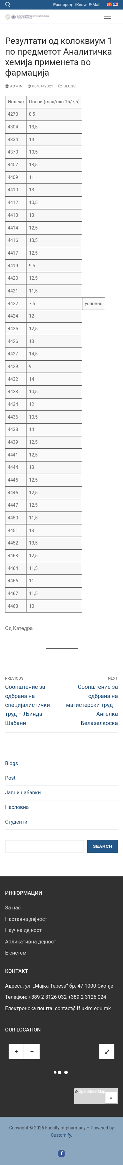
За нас (12, 908)
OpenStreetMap (92, 1091)
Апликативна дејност (30, 942)
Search (102, 846)
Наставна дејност (26, 919)
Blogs (67, 86)
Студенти (16, 822)
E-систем (16, 953)
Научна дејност (23, 930)
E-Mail (95, 4)
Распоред (62, 4)
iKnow (81, 4)
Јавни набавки (23, 793)
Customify (61, 1135)
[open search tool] (8, 5)
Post (10, 778)
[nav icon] (107, 16)
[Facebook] (61, 1153)
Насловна (17, 807)
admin (14, 86)
